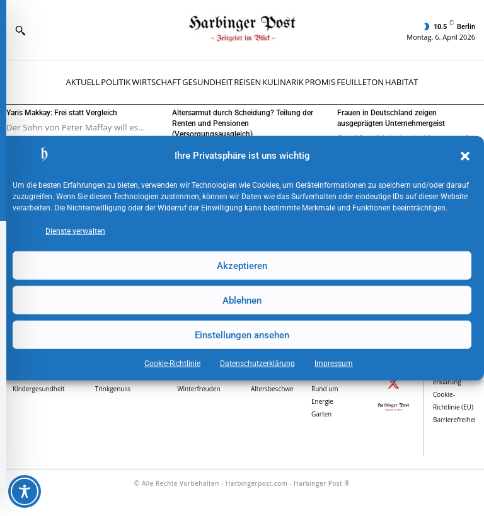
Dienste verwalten (75, 231)
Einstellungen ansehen (242, 334)
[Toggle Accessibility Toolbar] (24, 491)
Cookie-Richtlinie (172, 363)
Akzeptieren (242, 265)
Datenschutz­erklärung (257, 363)
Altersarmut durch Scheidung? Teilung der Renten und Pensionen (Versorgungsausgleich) (242, 123)
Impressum (333, 363)
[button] (465, 156)
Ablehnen (242, 300)
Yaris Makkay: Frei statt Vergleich (61, 112)
